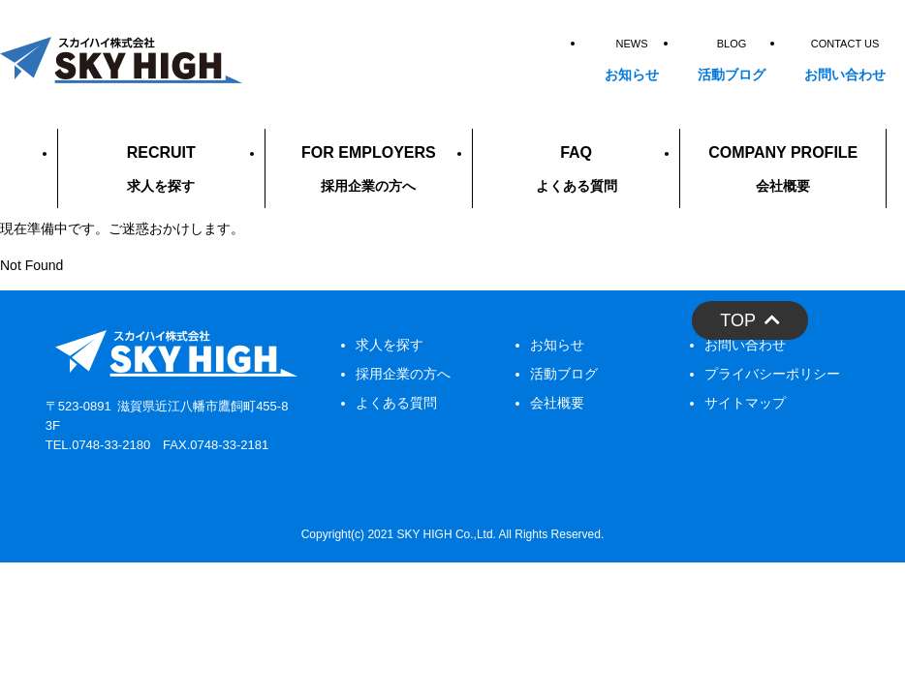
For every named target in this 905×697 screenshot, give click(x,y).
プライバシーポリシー (772, 373)
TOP (749, 320)
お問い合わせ (745, 344)
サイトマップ (745, 402)
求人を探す (389, 344)
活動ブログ (564, 373)
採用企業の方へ (403, 373)
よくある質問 (396, 402)
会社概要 (557, 402)
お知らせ (557, 344)
